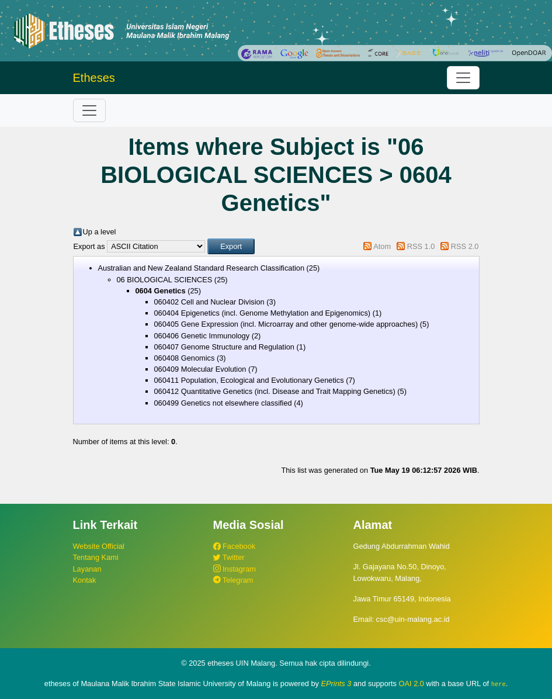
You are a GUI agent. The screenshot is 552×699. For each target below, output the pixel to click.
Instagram (234, 569)
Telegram (233, 580)
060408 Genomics (184, 358)
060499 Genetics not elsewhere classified (223, 403)
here (498, 684)
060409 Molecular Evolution (200, 369)
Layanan (87, 569)
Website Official (98, 546)
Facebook (234, 546)
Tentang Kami (96, 557)
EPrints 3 (336, 683)
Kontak (84, 580)
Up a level (99, 231)
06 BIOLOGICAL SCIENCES (165, 279)
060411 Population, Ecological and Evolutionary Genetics (249, 380)
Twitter (229, 557)
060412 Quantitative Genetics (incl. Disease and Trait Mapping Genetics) (274, 391)
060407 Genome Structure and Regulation (224, 346)
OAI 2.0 (411, 683)
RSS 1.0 (421, 246)
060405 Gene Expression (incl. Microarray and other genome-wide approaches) (286, 324)
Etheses (94, 77)
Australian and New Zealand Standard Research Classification (201, 268)
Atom (382, 246)
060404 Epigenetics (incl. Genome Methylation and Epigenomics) (262, 313)
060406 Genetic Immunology (202, 335)
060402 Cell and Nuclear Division (209, 301)
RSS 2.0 (465, 246)
